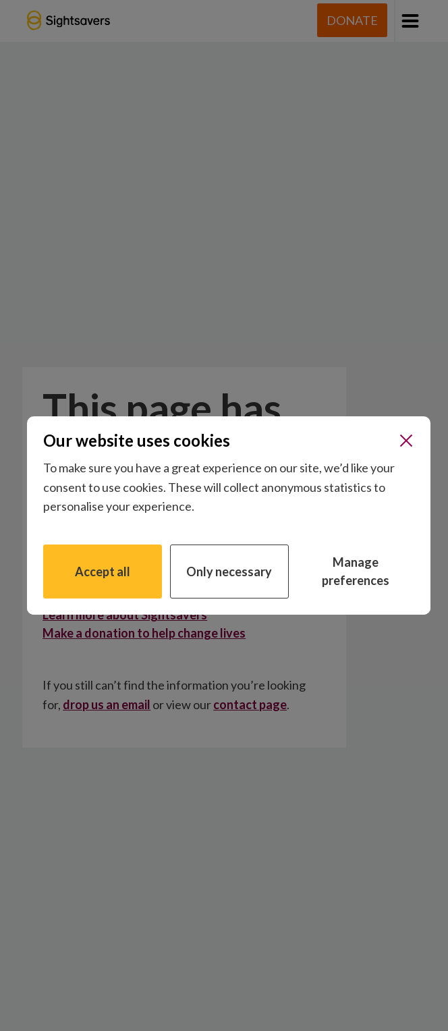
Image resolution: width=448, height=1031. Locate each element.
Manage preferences (355, 571)
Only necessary (229, 571)
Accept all (102, 571)
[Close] (406, 441)
